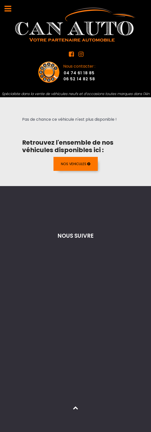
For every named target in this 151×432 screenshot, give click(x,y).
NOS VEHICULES (75, 163)
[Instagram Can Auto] (80, 55)
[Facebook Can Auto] (72, 55)
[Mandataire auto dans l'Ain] (75, 24)
